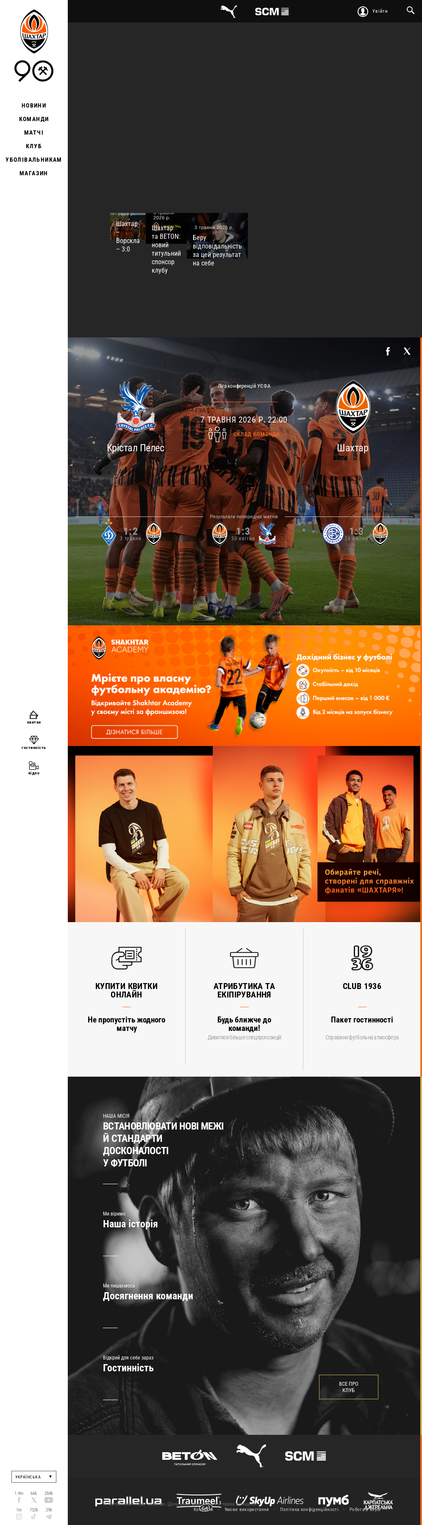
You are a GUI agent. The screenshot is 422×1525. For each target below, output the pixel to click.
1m (19, 1510)
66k (34, 1493)
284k (48, 1493)
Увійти (380, 11)
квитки (34, 722)
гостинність (34, 747)
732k (34, 1510)
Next (373, 1311)
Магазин (33, 173)
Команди (34, 119)
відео (34, 773)
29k (49, 1510)
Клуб (34, 146)
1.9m (18, 1493)
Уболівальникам (34, 159)
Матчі (34, 132)
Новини (34, 105)
